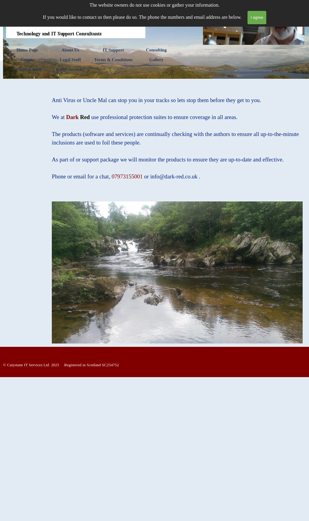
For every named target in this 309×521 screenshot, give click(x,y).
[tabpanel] (177, 138)
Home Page (27, 50)
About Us (70, 50)
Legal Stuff (70, 59)
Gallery (156, 59)
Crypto (27, 59)
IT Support (113, 50)
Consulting (156, 50)
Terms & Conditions (113, 59)
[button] (174, 176)
